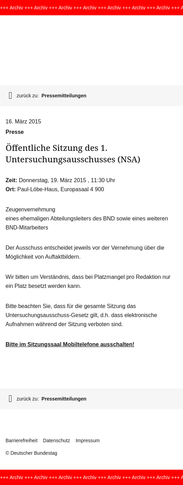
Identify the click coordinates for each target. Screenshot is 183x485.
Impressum (88, 440)
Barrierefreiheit (22, 440)
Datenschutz (56, 440)
